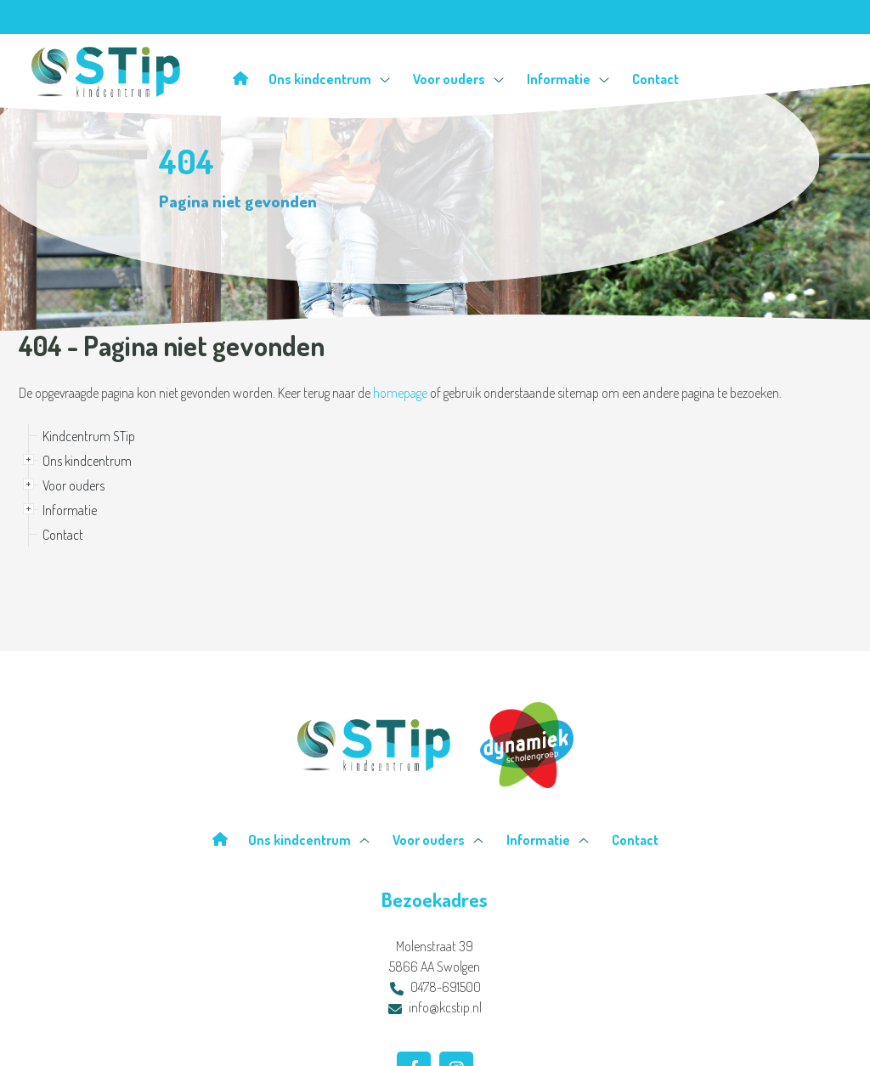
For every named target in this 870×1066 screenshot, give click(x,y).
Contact (655, 79)
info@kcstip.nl (435, 1007)
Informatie (568, 79)
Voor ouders (458, 79)
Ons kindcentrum (329, 79)
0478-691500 (435, 986)
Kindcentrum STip (88, 436)
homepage (400, 392)
